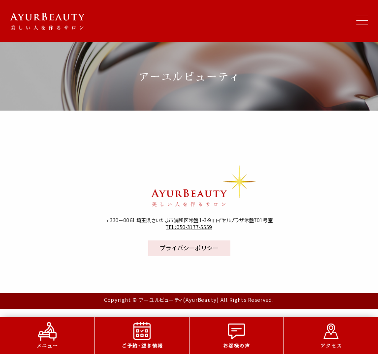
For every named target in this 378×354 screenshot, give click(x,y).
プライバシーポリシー (189, 247)
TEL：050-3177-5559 (189, 227)
